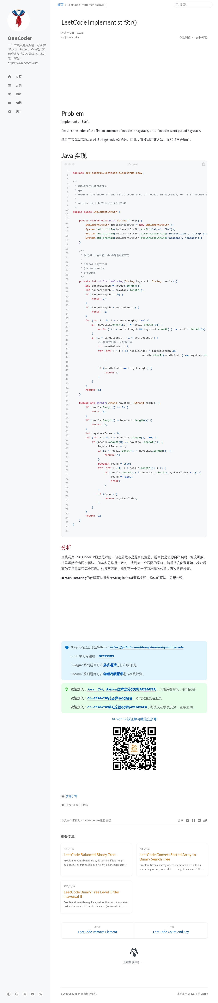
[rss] (40, 994)
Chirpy (204, 993)
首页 (60, 5)
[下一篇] (171, 931)
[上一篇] (97, 931)
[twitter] (24, 994)
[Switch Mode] (9, 994)
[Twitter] (187, 820)
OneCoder (20, 38)
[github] (17, 994)
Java (85, 805)
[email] (32, 994)
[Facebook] (193, 820)
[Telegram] (199, 820)
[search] (195, 5)
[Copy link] (205, 820)
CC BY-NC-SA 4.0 (90, 820)
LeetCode (73, 805)
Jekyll (191, 993)
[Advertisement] (134, 73)
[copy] (203, 164)
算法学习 (71, 796)
